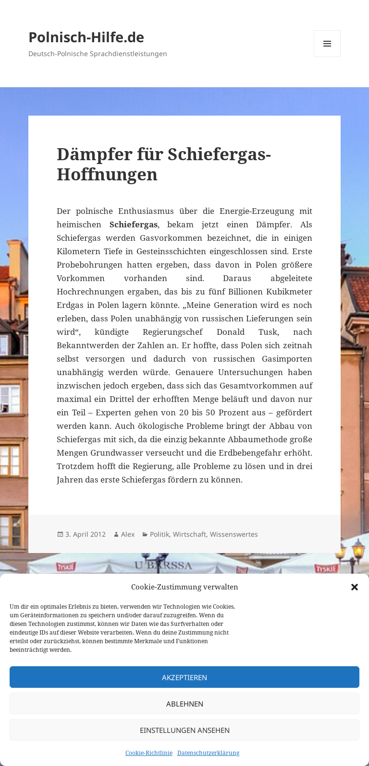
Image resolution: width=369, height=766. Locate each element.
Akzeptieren (184, 677)
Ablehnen (184, 703)
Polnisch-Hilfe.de (86, 36)
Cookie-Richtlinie (148, 753)
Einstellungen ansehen (185, 730)
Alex (128, 534)
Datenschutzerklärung (208, 753)
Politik (159, 534)
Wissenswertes (234, 534)
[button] (354, 587)
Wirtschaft (189, 534)
